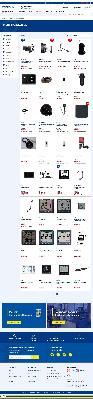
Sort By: (69, 36)
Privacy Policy (45, 392)
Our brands (22, 12)
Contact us (11, 378)
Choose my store (27, 8)
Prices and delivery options (34, 370)
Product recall (31, 381)
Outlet (31, 12)
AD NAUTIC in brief (51, 370)
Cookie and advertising (55, 392)
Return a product (32, 373)
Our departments (8, 12)
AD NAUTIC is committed (53, 373)
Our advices (50, 12)
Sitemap (11, 381)
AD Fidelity (30, 378)
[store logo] (7, 7)
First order (11, 373)
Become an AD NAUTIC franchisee (55, 378)
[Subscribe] (35, 357)
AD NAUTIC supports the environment (56, 376)
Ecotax (63, 392)
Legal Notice (24, 392)
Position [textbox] (75, 36)
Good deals (40, 12)
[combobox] (78, 15)
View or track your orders (15, 376)
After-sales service (32, 376)
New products (62, 12)
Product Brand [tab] (7, 36)
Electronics (11, 19)
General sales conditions (35, 392)
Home (3, 19)
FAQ (10, 370)
